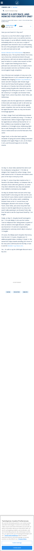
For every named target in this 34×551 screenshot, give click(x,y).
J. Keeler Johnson (9, 25)
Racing (8, 292)
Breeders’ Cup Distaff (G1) (23, 79)
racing (15, 7)
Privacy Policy (22, 539)
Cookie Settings (17, 543)
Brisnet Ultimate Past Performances (12, 52)
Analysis (25, 292)
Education (16, 292)
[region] (17, 533)
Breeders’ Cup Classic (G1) (15, 246)
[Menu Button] (2, 2)
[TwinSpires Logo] (17, 2)
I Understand (17, 548)
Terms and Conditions (11, 535)
